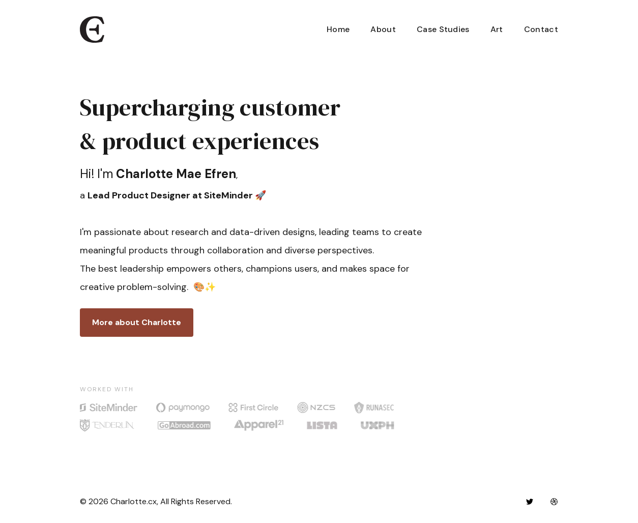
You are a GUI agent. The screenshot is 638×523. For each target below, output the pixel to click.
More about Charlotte (136, 322)
